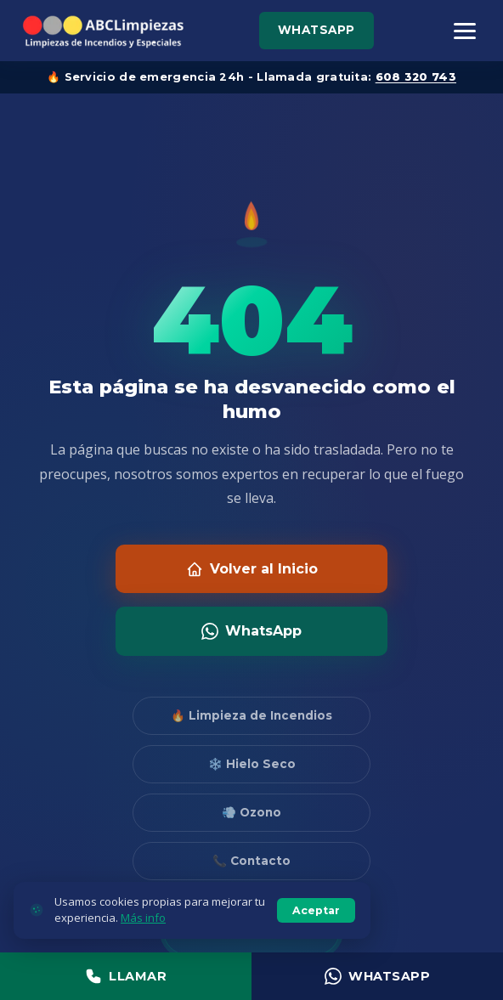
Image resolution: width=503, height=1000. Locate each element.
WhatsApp (316, 30)
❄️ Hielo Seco (252, 764)
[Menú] (465, 31)
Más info (143, 917)
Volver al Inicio (252, 569)
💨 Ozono (251, 812)
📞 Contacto (251, 860)
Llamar (126, 976)
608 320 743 (416, 77)
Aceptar (316, 910)
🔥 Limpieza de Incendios (251, 715)
